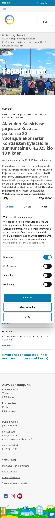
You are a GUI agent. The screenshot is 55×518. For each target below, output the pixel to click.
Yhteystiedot (9, 459)
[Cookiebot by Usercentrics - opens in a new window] (39, 199)
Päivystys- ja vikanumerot (16, 465)
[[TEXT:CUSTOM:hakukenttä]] (27, 9)
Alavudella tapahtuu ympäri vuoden (18, 38)
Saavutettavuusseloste (14, 483)
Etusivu (5, 35)
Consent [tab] (9, 206)
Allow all (27, 297)
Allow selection (27, 307)
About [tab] (45, 206)
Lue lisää (7, 323)
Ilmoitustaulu (9, 471)
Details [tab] (27, 206)
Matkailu (6, 2)
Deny (27, 316)
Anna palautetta (11, 477)
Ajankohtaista (19, 35)
